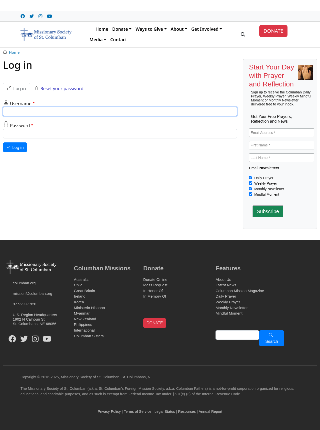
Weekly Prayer (265, 183)
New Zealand (85, 319)
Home (102, 29)
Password (20, 125)
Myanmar (82, 313)
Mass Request (155, 285)
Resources (187, 412)
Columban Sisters (89, 336)
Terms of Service (137, 412)
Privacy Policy (109, 412)
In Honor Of (153, 291)
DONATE (273, 30)
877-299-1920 (24, 304)
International (84, 330)
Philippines (83, 324)
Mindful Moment (266, 194)
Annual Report (210, 412)
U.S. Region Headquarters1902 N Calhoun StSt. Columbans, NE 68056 (35, 319)
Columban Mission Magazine (240, 291)
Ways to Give (149, 29)
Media (96, 39)
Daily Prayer (263, 178)
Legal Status (164, 412)
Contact (118, 39)
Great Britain (84, 291)
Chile (78, 285)
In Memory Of (154, 296)
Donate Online (155, 279)
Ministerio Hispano (89, 308)
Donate (120, 29)
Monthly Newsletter (268, 189)
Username (21, 103)
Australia (81, 279)
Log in (19, 88)
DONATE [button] (154, 323)
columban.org (24, 283)
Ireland (80, 296)
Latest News (226, 285)
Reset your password (62, 88)
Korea (79, 302)
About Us (223, 279)
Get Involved (204, 29)
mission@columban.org (32, 293)
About (177, 29)
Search (271, 341)
